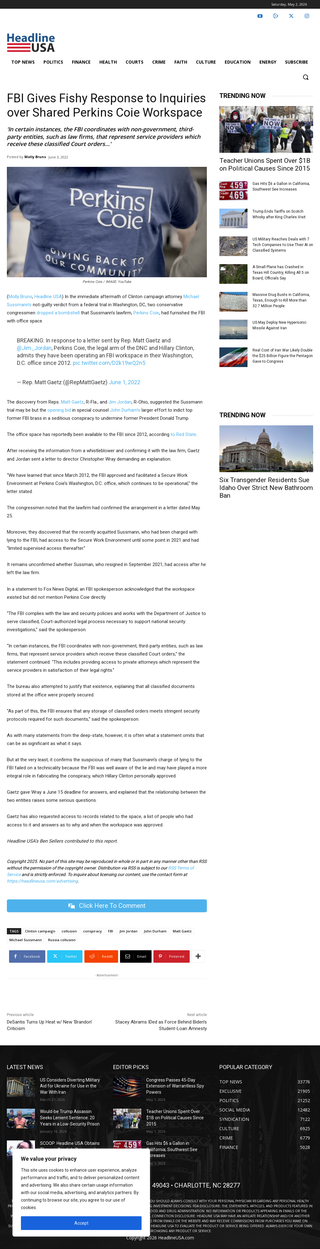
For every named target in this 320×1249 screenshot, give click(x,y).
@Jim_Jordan (34, 348)
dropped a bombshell (58, 313)
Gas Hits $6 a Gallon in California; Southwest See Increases (172, 1149)
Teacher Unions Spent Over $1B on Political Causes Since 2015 (264, 164)
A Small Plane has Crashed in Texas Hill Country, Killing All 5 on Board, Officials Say (280, 272)
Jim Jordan (120, 402)
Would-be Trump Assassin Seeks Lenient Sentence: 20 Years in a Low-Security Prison (70, 1117)
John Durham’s (125, 410)
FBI (110, 931)
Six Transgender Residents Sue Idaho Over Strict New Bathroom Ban (266, 487)
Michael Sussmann (25, 939)
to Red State (183, 434)
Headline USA (48, 296)
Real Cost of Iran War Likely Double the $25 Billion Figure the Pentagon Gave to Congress (282, 356)
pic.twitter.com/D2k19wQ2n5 (109, 363)
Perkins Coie (146, 313)
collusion (69, 931)
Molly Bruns (35, 156)
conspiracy (92, 931)
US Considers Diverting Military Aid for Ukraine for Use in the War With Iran (70, 1086)
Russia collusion (62, 939)
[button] (305, 77)
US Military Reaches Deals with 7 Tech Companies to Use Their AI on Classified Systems (282, 245)
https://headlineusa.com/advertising (42, 881)
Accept (81, 1223)
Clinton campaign (40, 931)
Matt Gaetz (72, 402)
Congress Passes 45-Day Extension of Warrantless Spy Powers (175, 1086)
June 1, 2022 (124, 382)
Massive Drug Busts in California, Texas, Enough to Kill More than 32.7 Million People (281, 300)
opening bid (59, 410)
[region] (81, 1193)
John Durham (155, 931)
